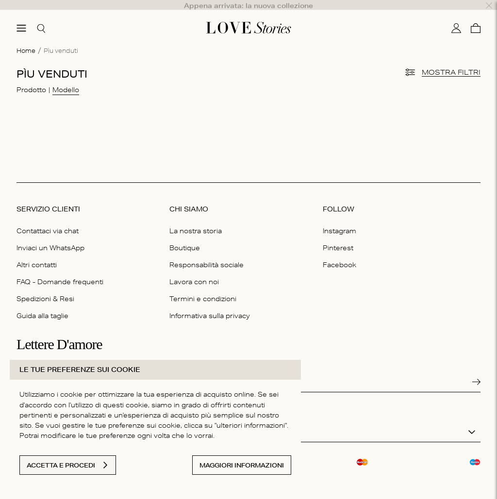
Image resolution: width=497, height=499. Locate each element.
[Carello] (475, 16)
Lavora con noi (194, 269)
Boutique (184, 235)
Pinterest (338, 235)
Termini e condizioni (202, 286)
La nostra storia (195, 218)
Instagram (339, 218)
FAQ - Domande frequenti (60, 269)
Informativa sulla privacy (209, 303)
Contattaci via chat (48, 218)
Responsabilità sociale (206, 252)
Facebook (339, 252)
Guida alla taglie (42, 303)
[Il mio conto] (456, 16)
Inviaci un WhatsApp (50, 235)
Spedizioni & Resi (45, 286)
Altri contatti (37, 252)
